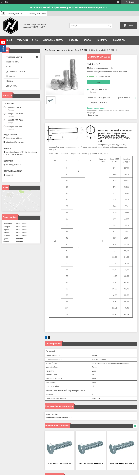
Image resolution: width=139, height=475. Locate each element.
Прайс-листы (12, 61)
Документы (119, 40)
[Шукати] (109, 25)
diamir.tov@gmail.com (15, 142)
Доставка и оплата (53, 40)
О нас (35, 40)
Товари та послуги (57, 50)
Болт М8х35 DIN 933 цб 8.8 (59, 463)
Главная (7, 40)
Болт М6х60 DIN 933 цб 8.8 (91, 463)
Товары (21, 40)
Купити (99, 82)
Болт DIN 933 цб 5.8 (84, 50)
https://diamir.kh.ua (14, 138)
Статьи (87, 40)
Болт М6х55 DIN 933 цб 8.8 (122, 463)
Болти (70, 50)
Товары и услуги (14, 57)
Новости (73, 40)
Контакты (102, 40)
